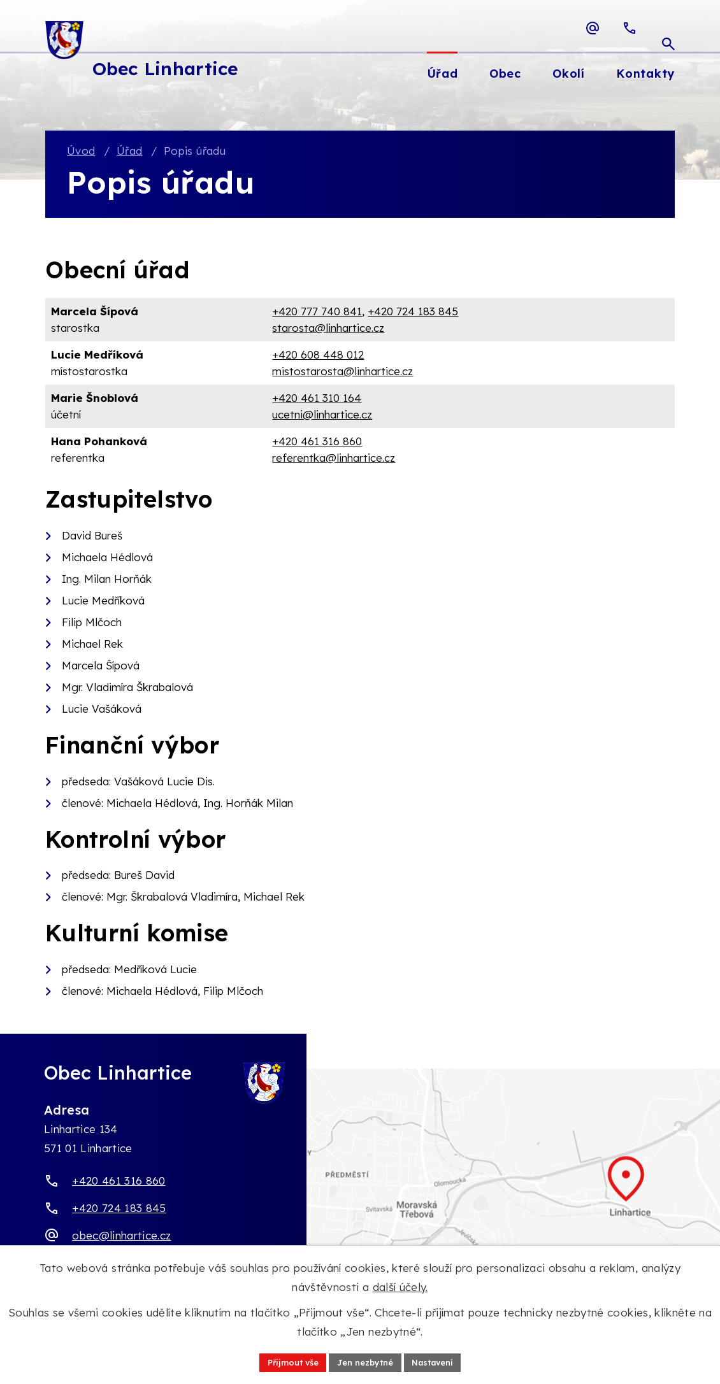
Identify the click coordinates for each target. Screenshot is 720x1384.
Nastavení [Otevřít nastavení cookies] (439, 1361)
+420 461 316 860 (317, 442)
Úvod (81, 152)
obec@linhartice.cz (121, 1236)
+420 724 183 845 (413, 312)
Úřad (129, 152)
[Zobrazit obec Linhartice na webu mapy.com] (360, 1193)
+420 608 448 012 (318, 355)
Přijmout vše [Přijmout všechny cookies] (285, 1361)
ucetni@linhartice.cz (322, 415)
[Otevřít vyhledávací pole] (668, 28)
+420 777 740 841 (317, 312)
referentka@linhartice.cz (333, 458)
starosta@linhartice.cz (328, 328)
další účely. (400, 1285)
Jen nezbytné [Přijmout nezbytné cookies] (365, 1361)
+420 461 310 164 (316, 399)
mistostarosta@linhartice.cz (342, 371)
